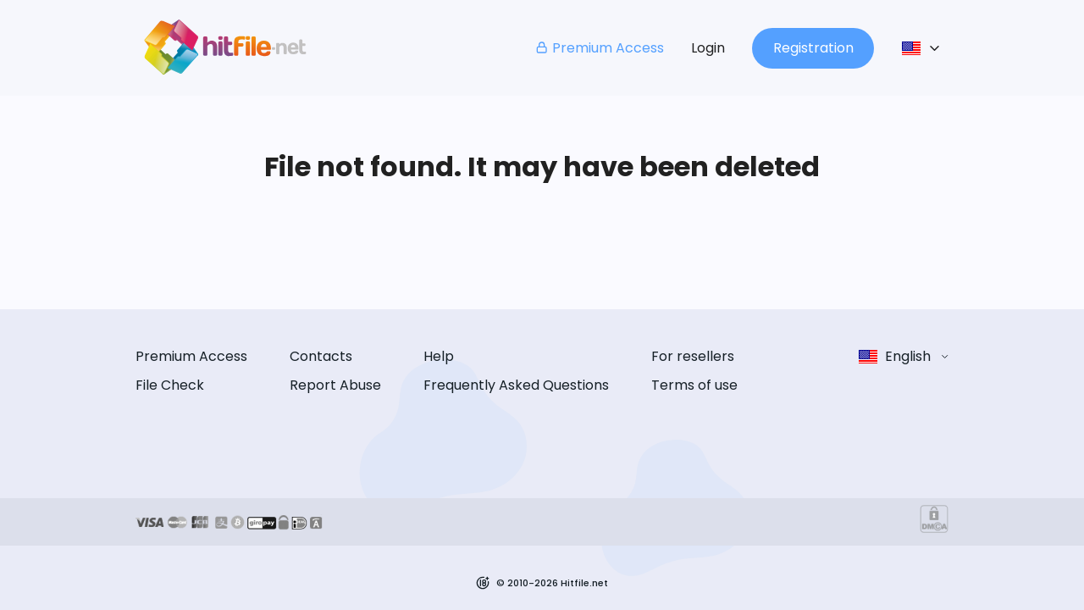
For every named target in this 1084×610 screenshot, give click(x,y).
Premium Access (599, 48)
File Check (170, 385)
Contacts (321, 356)
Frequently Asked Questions (516, 385)
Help (438, 356)
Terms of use (694, 385)
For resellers (692, 356)
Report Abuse (335, 385)
